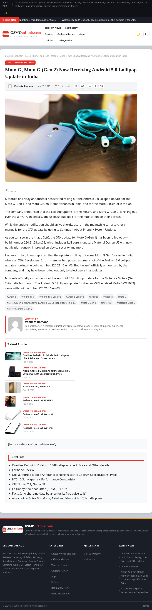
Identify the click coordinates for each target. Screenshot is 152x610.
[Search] (146, 34)
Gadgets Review (66, 34)
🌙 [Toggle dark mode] (5, 13)
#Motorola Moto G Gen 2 (19, 308)
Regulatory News (60, 587)
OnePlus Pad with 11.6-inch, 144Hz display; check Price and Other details (60, 465)
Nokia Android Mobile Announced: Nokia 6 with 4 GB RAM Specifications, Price (64, 475)
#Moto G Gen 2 (88, 302)
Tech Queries (65, 40)
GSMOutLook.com (14, 55)
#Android (11, 296)
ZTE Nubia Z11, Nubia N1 (28, 484)
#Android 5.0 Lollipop (50, 296)
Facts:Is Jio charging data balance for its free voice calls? (49, 493)
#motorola (106, 302)
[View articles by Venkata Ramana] (71, 324)
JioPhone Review (23, 470)
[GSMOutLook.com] (22, 34)
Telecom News (53, 27)
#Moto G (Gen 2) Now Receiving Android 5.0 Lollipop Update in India (41, 302)
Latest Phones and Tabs (37, 55)
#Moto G (122, 296)
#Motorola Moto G (125, 302)
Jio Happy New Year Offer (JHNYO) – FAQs (39, 489)
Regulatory (71, 27)
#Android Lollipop (75, 296)
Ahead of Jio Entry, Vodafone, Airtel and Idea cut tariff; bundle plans (57, 498)
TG (101, 86)
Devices (49, 34)
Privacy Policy (93, 553)
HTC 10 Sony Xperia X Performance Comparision (44, 479)
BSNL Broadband (60, 593)
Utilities (49, 40)
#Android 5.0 (27, 296)
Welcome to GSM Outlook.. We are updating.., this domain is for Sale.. (100, 19)
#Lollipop (93, 296)
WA (82, 86)
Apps (82, 34)
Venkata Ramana (23, 86)
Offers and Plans (60, 559)
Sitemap (90, 559)
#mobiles (108, 296)
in (90, 86)
